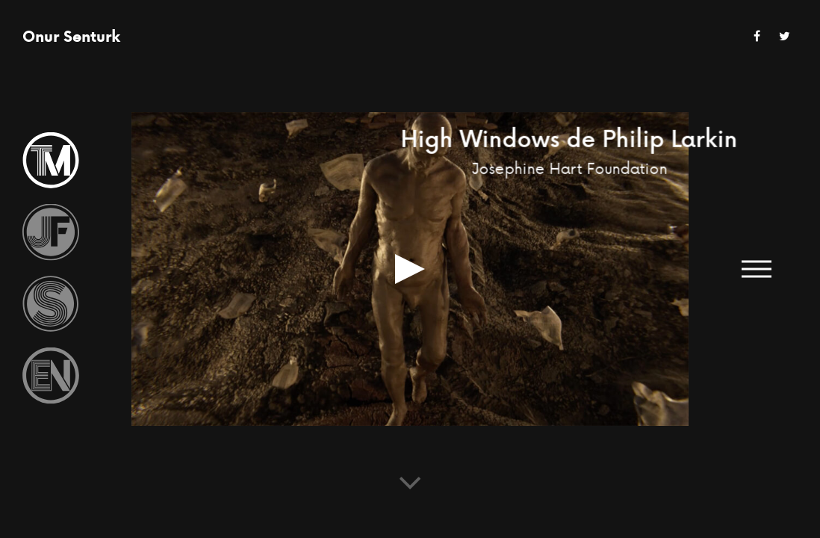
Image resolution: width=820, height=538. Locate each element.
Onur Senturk (71, 36)
